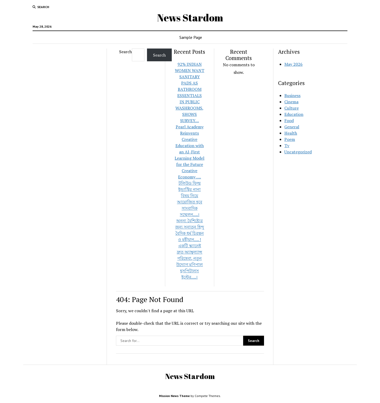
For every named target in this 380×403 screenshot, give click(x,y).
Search (125, 52)
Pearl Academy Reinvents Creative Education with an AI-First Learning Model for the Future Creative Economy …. (189, 152)
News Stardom (190, 17)
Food (289, 120)
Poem (289, 139)
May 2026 (293, 64)
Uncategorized (298, 152)
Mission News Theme (174, 396)
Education (293, 114)
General (291, 127)
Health (290, 133)
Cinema (291, 102)
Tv (286, 145)
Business (292, 95)
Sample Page (190, 37)
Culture (291, 108)
